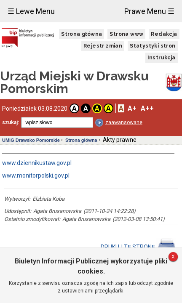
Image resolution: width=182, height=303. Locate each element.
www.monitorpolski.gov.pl (36, 175)
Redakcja (164, 34)
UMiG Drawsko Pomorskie (31, 140)
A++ (147, 108)
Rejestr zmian (102, 46)
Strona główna (81, 34)
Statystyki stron (152, 46)
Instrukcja (161, 58)
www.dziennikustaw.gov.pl (37, 162)
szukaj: (10, 122)
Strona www (126, 34)
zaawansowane (123, 122)
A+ (132, 108)
